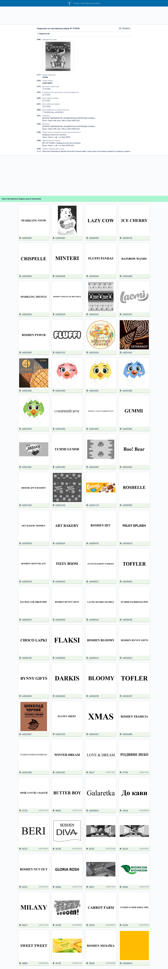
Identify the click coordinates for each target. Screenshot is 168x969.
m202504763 (92, 543)
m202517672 (59, 352)
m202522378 (59, 314)
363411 (90, 887)
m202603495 (92, 238)
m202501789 (25, 658)
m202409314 (92, 811)
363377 (23, 925)
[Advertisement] (84, 15)
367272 (23, 849)
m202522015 (92, 314)
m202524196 (126, 238)
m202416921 (92, 734)
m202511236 (59, 505)
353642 (90, 963)
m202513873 (92, 429)
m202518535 (25, 352)
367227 (90, 849)
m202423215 (92, 658)
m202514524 (92, 352)
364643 (57, 887)
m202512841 (126, 467)
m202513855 (59, 429)
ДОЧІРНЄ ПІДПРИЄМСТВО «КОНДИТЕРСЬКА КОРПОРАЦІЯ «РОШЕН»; (68, 118)
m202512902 (92, 467)
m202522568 (126, 276)
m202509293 (126, 505)
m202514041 (92, 391)
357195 (57, 963)
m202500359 (59, 658)
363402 (124, 887)
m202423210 (126, 658)
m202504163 (92, 620)
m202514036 (126, 391)
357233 (90, 925)
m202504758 (25, 581)
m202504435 (126, 581)
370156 (124, 811)
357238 (57, 925)
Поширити (124, 28)
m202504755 (126, 543)
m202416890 (126, 734)
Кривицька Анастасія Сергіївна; (54, 135)
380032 (57, 811)
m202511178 (92, 505)
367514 (23, 887)
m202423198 (92, 696)
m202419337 (25, 734)
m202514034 (59, 391)
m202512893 (59, 467)
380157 (90, 772)
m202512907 (25, 467)
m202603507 (59, 238)
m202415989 (25, 772)
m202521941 (126, 314)
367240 (57, 849)
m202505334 (59, 543)
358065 (23, 963)
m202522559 (25, 314)
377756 (124, 772)
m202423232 (59, 696)
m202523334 (92, 276)
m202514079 (25, 429)
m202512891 (126, 429)
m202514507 (126, 352)
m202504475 (59, 581)
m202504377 (92, 581)
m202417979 (59, 734)
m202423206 (25, 696)
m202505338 (25, 543)
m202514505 (25, 391)
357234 (124, 925)
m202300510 (126, 963)
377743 (23, 811)
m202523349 (25, 276)
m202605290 (25, 238)
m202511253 (25, 505)
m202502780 (126, 620)
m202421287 (126, 696)
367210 (124, 849)
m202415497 (59, 772)
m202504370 (25, 620)
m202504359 (59, 620)
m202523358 (59, 276)
